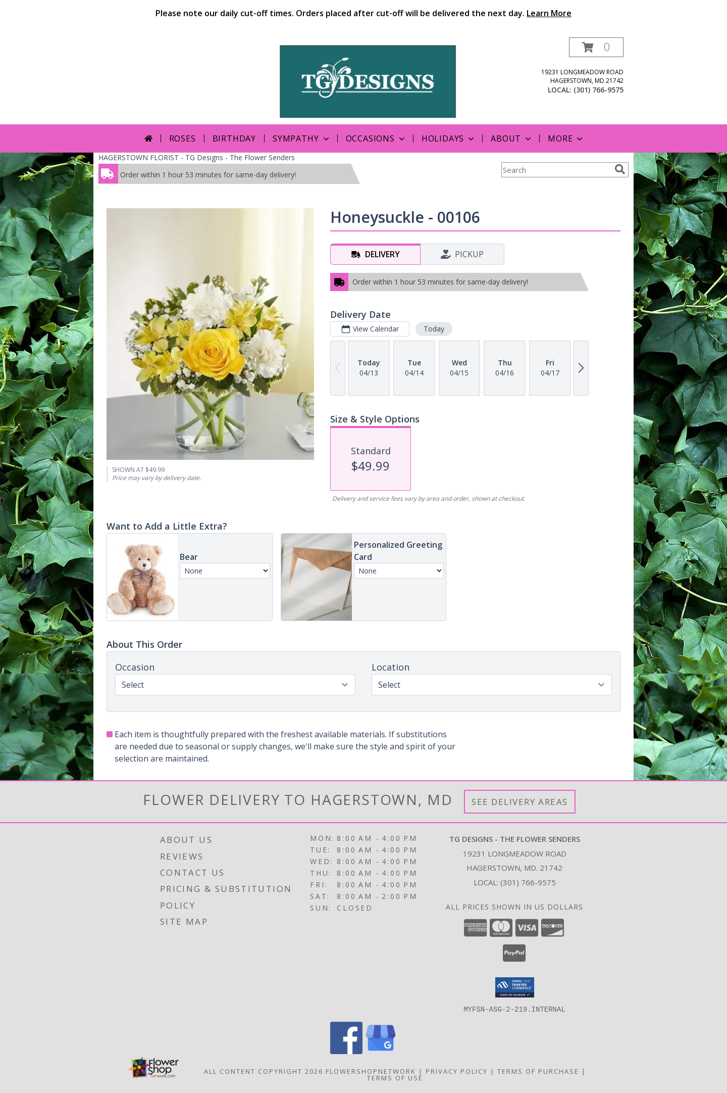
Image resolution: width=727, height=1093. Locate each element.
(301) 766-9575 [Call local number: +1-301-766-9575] (599, 89)
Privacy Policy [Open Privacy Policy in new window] (457, 1070)
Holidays (449, 138)
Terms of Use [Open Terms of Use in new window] (395, 1077)
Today (434, 329)
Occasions (376, 138)
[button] (596, 47)
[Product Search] (556, 170)
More (566, 138)
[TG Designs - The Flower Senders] (367, 80)
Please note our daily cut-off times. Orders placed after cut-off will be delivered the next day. (363, 13)
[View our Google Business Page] (381, 1051)
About (512, 138)
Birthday (234, 138)
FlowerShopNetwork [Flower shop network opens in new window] (371, 1070)
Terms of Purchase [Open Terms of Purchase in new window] (538, 1070)
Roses (182, 138)
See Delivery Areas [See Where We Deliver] (520, 801)
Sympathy (302, 138)
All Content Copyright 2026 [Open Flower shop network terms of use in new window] (263, 1070)
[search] (620, 169)
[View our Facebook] (346, 1051)
